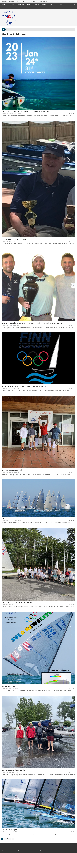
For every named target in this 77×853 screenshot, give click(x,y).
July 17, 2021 (11, 688)
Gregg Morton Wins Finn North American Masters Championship (24, 386)
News (28, 4)
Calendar (11, 4)
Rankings (4, 1)
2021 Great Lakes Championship (13, 770)
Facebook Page (34, 1)
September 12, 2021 (13, 472)
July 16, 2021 (11, 772)
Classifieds (21, 4)
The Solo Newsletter (40, 4)
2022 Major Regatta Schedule (12, 470)
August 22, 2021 (12, 604)
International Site (14, 1)
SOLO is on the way (9, 686)
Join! (58, 7)
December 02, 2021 (13, 241)
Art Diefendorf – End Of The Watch (14, 239)
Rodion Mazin (5, 113)
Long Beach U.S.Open (9, 830)
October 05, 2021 (12, 325)
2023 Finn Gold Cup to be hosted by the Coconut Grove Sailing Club (25, 111)
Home (3, 4)
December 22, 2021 (13, 113)
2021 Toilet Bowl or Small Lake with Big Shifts (18, 602)
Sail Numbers (43, 1)
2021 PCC (5, 518)
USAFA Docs (24, 1)
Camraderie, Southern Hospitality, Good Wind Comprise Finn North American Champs (32, 323)
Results (51, 4)
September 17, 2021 (13, 388)
